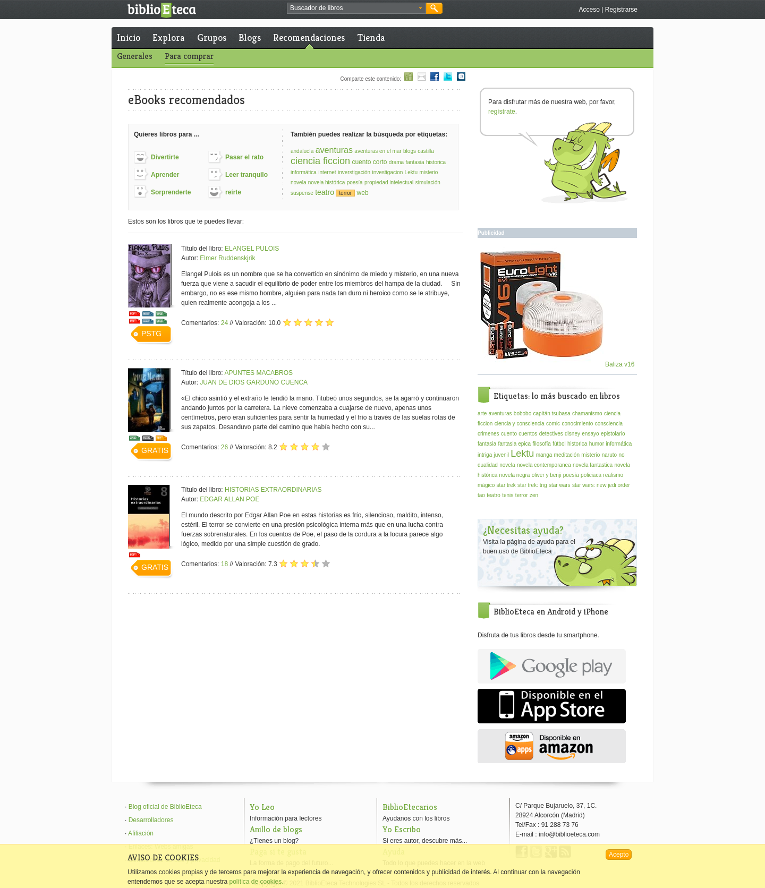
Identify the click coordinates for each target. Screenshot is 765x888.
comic (553, 423)
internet (327, 172)
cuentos (527, 434)
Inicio (128, 37)
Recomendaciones (309, 37)
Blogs (250, 37)
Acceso (589, 9)
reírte (233, 192)
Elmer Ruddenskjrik (227, 258)
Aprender (165, 174)
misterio (428, 172)
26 (224, 447)
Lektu (411, 172)
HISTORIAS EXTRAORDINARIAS (273, 489)
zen (534, 495)
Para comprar (189, 56)
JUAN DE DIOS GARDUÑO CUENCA (254, 382)
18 (224, 564)
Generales (134, 56)
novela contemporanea (544, 465)
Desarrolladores (151, 820)
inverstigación (354, 172)
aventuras (334, 150)
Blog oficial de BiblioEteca (165, 806)
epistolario (613, 434)
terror (345, 193)
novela (298, 182)
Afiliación (141, 833)
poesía (355, 182)
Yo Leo (262, 807)
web (363, 193)
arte (482, 413)
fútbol (558, 444)
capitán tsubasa (552, 413)
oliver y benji (547, 475)
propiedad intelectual (388, 182)
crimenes (488, 434)
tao (481, 495)
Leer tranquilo (246, 174)
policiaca (591, 475)
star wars (560, 485)
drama (396, 162)
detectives (551, 434)
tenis (507, 495)
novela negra (514, 475)
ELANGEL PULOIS (252, 248)
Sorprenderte (171, 192)
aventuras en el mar (377, 151)
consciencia (609, 423)
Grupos (211, 37)
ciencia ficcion (320, 161)
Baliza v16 (557, 364)
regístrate (501, 111)
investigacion (387, 172)
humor (596, 444)
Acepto (618, 854)
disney (572, 434)
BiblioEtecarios (409, 807)
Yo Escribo (401, 829)
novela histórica (326, 182)
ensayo (590, 434)
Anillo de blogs (276, 829)
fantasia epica (514, 444)
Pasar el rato (244, 157)
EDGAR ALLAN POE (229, 499)
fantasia (415, 162)
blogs (409, 151)
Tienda (371, 37)
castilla (426, 151)
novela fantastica (593, 465)
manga (544, 455)
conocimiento (577, 423)
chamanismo (587, 413)
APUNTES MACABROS (258, 373)
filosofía (541, 444)
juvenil (501, 455)
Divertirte (165, 157)
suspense (302, 193)
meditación (567, 455)
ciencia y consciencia (520, 423)
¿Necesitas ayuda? (523, 530)
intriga (485, 455)
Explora (168, 37)
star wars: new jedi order (601, 485)
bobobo (522, 413)
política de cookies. (256, 881)
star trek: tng (532, 485)
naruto (609, 455)
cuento (509, 434)
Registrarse (621, 9)
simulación (427, 182)
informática (304, 172)
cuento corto (369, 162)
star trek (506, 485)
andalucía (302, 151)
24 (224, 323)
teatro (324, 192)
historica (436, 162)
